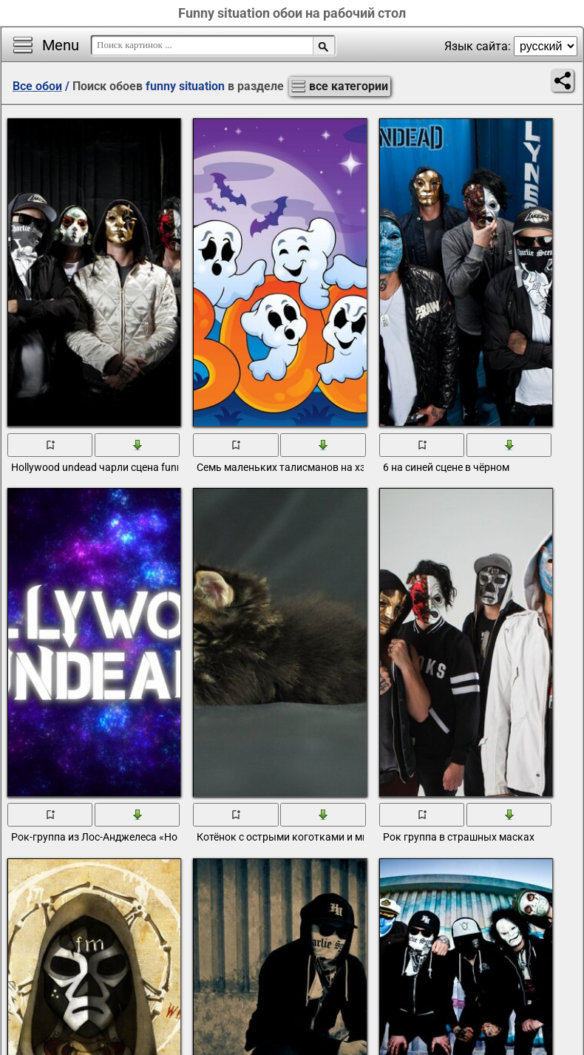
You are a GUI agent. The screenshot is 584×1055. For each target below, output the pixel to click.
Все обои (37, 86)
